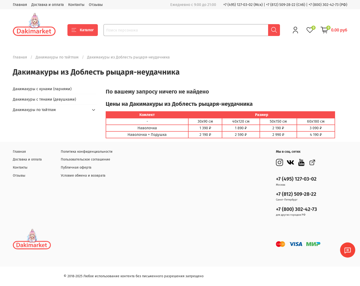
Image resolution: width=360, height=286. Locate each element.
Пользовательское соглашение (85, 159)
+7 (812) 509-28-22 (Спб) (285, 4)
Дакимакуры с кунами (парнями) (42, 89)
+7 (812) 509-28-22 (296, 194)
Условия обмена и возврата (83, 176)
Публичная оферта (76, 167)
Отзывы (96, 4)
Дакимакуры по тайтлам (57, 57)
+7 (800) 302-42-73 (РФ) (327, 4)
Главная (20, 4)
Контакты (76, 4)
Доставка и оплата (47, 4)
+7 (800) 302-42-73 (296, 209)
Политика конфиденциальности (87, 152)
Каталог (82, 30)
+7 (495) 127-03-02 (296, 179)
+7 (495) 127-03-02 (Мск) (243, 4)
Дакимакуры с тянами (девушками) (44, 99)
